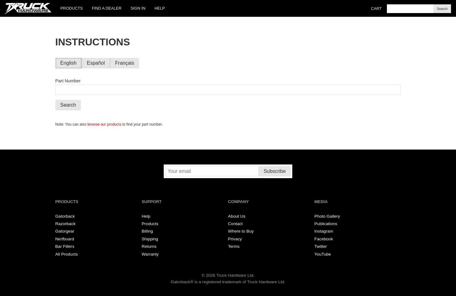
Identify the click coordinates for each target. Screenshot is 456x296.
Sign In (137, 8)
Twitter (320, 246)
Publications (325, 223)
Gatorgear (64, 231)
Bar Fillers (64, 246)
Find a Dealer (106, 8)
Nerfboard (64, 239)
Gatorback (65, 216)
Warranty (150, 254)
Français (124, 63)
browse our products (104, 124)
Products (71, 8)
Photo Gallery (327, 216)
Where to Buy (241, 231)
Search (442, 9)
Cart (376, 8)
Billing (147, 231)
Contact (235, 223)
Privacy (235, 239)
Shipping (150, 239)
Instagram (323, 231)
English (68, 63)
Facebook (323, 239)
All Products (66, 254)
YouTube (322, 254)
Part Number (68, 80)
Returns (149, 246)
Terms (234, 246)
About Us (237, 216)
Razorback (65, 223)
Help (159, 8)
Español (96, 63)
